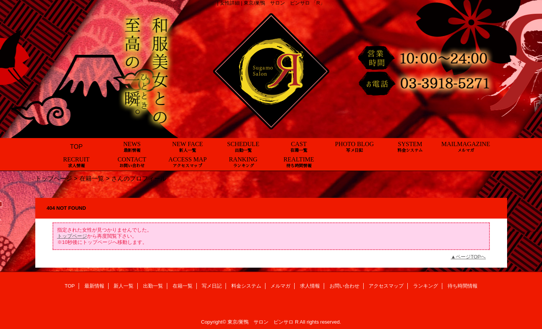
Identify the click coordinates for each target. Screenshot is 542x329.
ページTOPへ (471, 257)
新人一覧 (123, 286)
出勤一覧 (153, 286)
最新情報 (94, 286)
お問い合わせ (344, 286)
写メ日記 (212, 286)
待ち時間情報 (463, 286)
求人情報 (310, 286)
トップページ (53, 178)
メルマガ (280, 286)
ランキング (425, 286)
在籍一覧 (91, 178)
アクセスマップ (386, 286)
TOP (76, 146)
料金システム (246, 286)
